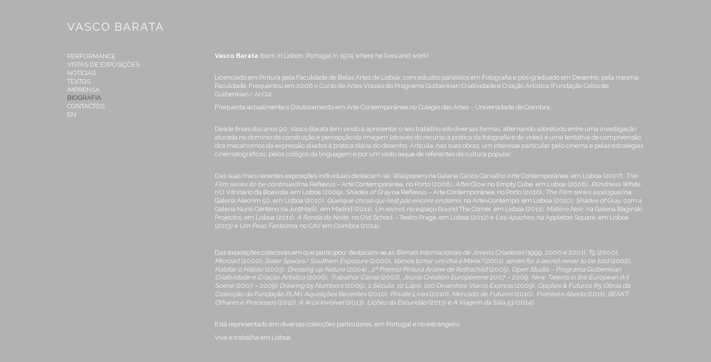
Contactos (86, 106)
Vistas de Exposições (103, 64)
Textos (79, 81)
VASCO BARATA (115, 26)
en (71, 114)
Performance (91, 56)
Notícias (81, 73)
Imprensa (83, 89)
